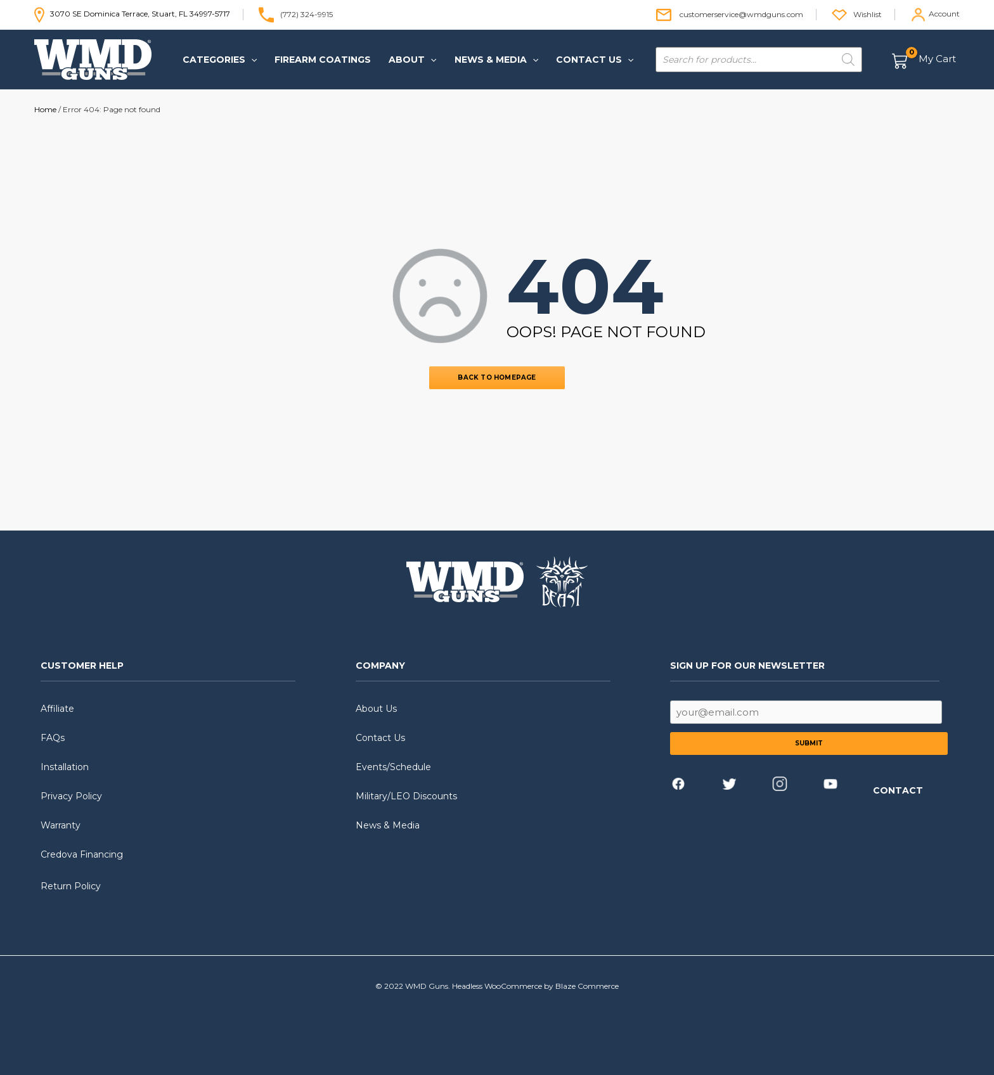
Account (944, 13)
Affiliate (57, 708)
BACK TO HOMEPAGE (497, 377)
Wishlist (867, 13)
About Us (376, 708)
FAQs (53, 737)
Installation (65, 767)
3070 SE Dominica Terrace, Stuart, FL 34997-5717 (132, 13)
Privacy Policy (71, 796)
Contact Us (380, 737)
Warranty (61, 825)
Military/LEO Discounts (406, 796)
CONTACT (898, 790)
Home (45, 109)
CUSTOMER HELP (82, 665)
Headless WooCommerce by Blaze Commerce (535, 986)
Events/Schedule (393, 767)
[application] (251, 59)
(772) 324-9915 (306, 13)
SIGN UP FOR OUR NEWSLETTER (747, 665)
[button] (220, 59)
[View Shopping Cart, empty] (924, 60)
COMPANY (380, 665)
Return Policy (71, 886)
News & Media (388, 825)
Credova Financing (82, 854)
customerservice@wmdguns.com (741, 13)
